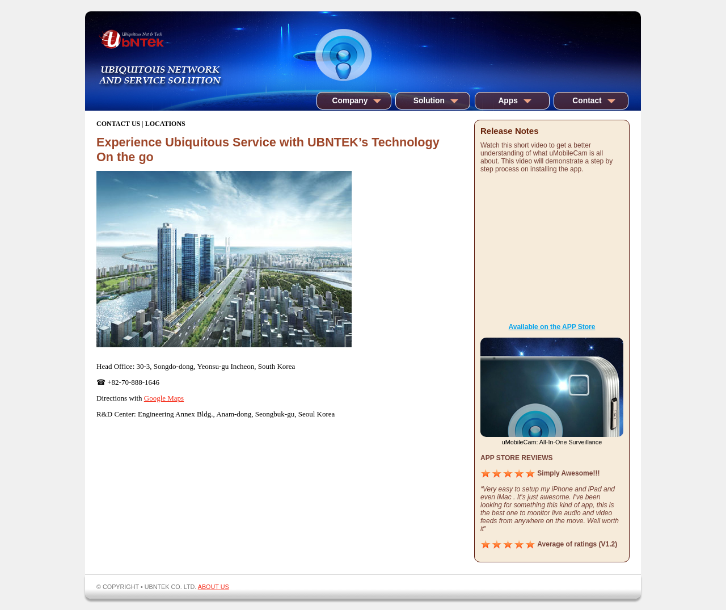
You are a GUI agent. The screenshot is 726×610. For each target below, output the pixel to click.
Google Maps (164, 398)
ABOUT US (213, 586)
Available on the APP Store (552, 327)
